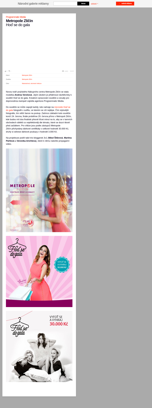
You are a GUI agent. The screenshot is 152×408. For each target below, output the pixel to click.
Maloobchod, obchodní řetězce (31, 83)
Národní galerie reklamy (33, 3)
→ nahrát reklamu (125, 3)
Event (72, 71)
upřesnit (94, 4)
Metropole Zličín (27, 75)
